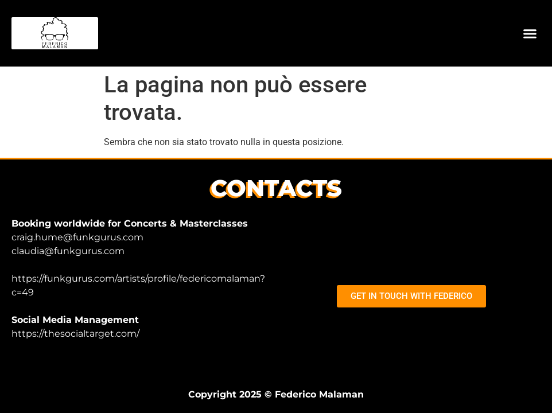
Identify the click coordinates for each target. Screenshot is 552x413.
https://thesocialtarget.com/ (75, 333)
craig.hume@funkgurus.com (77, 237)
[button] (530, 33)
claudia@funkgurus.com (68, 251)
